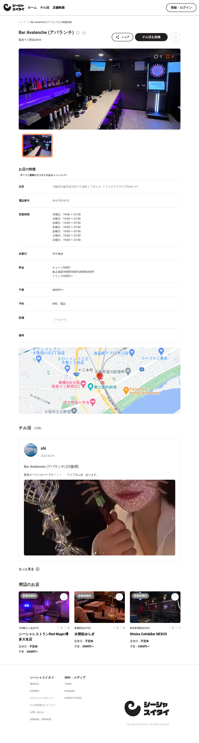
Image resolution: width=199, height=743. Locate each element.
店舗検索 (59, 7)
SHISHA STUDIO (73, 698)
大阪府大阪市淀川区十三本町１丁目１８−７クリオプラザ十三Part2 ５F (95, 186)
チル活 (44, 7)
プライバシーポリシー (41, 698)
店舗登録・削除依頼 (40, 719)
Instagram (70, 691)
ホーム (32, 7)
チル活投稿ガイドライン (43, 705)
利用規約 (34, 691)
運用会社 (34, 683)
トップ (22, 22)
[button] (99, 127)
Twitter (68, 683)
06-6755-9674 (60, 200)
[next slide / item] (173, 518)
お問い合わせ (37, 712)
